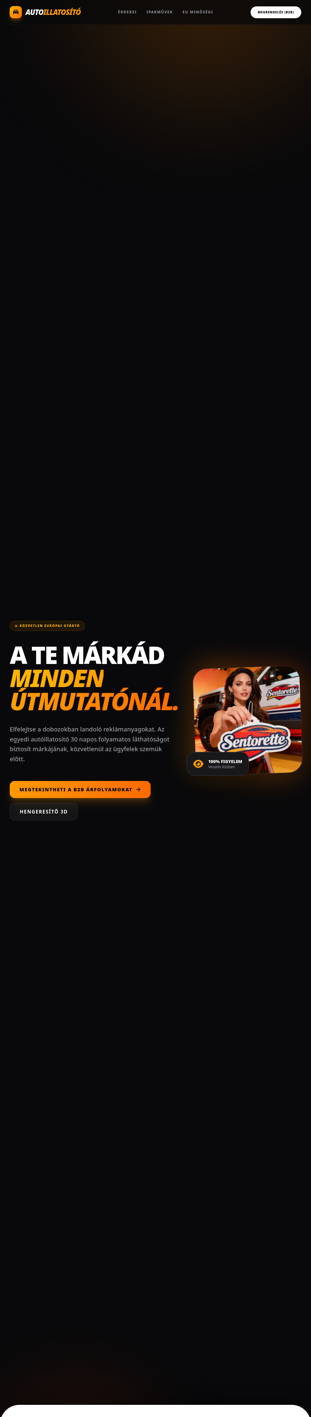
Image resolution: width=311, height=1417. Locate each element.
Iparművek (160, 12)
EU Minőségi (198, 12)
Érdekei (127, 12)
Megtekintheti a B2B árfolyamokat (80, 789)
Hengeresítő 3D (44, 811)
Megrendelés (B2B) (276, 12)
